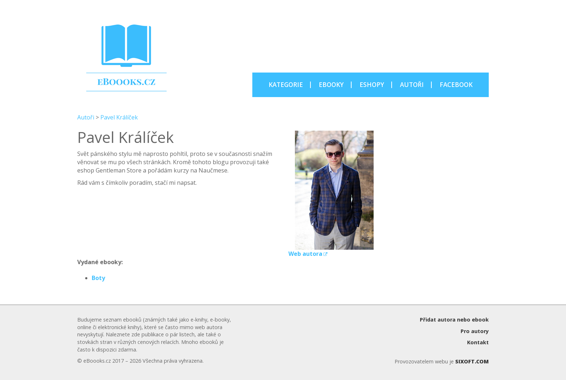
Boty (98, 278)
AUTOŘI (412, 84)
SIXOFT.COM (472, 361)
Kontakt (478, 342)
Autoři (85, 117)
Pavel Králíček (119, 117)
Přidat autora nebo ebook (454, 319)
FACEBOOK (456, 84)
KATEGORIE (286, 84)
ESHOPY (372, 84)
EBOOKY (331, 84)
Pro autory (475, 331)
